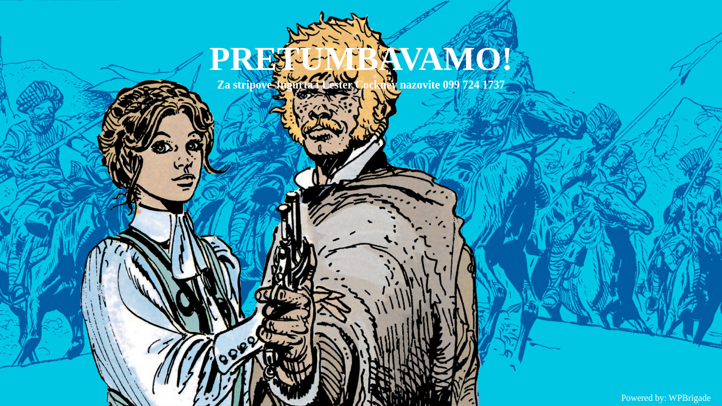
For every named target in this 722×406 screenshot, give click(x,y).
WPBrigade (689, 398)
